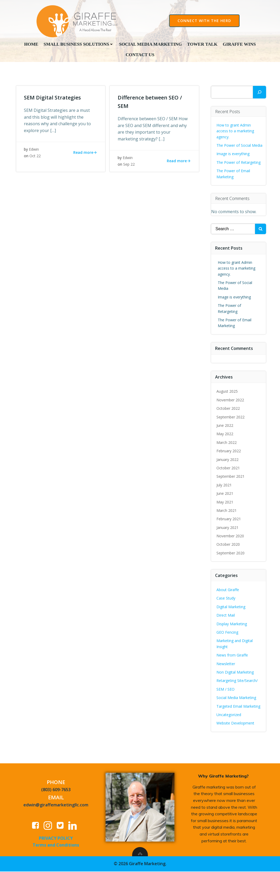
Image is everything (233, 154)
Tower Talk (202, 43)
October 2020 (228, 544)
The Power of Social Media (240, 145)
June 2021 (225, 493)
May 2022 (225, 434)
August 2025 (227, 391)
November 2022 (230, 400)
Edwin (34, 150)
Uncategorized (229, 714)
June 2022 (225, 425)
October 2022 (228, 408)
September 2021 (231, 476)
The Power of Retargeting (239, 162)
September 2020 (231, 553)
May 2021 (225, 502)
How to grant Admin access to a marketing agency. (235, 131)
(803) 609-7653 (56, 790)
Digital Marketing (231, 607)
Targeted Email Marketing (239, 706)
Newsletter (226, 663)
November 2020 (230, 536)
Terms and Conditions (56, 845)
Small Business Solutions (79, 43)
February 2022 (229, 451)
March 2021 (227, 510)
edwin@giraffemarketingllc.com (56, 805)
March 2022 (227, 442)
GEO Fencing (227, 632)
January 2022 (228, 459)
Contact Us (140, 54)
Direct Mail (226, 615)
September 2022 (231, 417)
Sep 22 (129, 165)
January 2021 (228, 527)
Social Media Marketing (150, 43)
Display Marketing (232, 624)
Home (31, 43)
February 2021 (229, 519)
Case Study (226, 598)
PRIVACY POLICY (56, 839)
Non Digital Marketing (235, 672)
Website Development (236, 723)
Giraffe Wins (239, 43)
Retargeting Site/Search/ (237, 681)
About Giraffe (228, 589)
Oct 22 (35, 156)
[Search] (259, 92)
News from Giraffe (232, 655)
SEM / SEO (226, 689)
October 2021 (228, 468)
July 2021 (224, 485)
